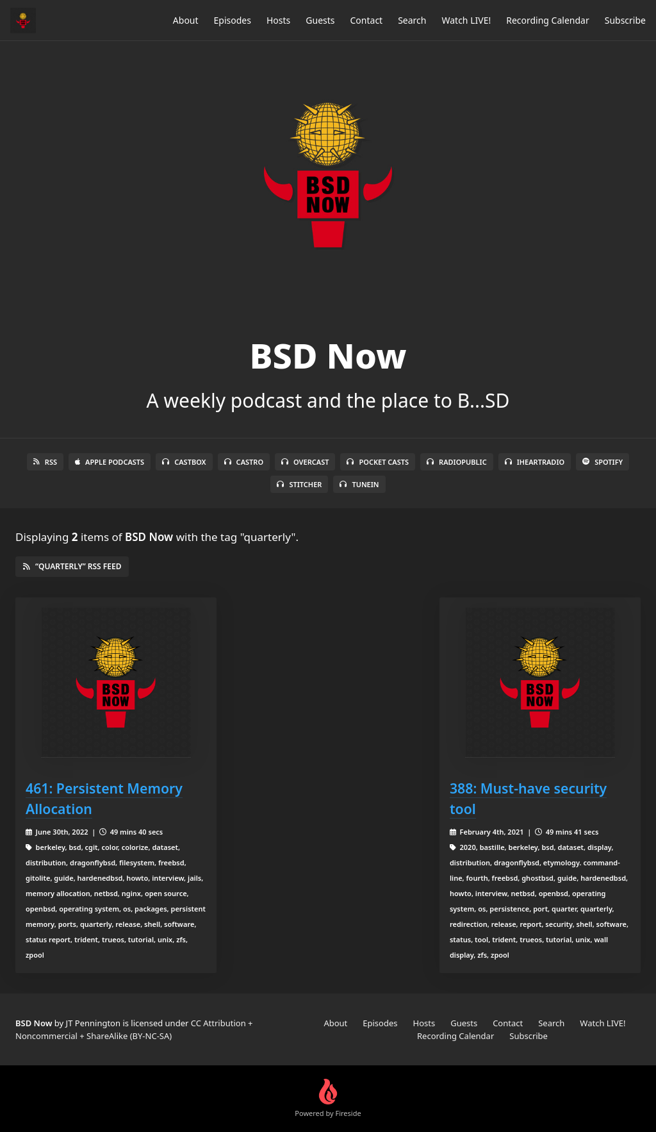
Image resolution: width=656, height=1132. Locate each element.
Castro (243, 462)
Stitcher (299, 484)
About (186, 20)
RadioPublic (457, 462)
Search (412, 20)
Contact (366, 20)
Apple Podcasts (109, 462)
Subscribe (625, 20)
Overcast (305, 462)
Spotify (602, 462)
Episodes (232, 20)
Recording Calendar (547, 20)
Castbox (184, 462)
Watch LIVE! (466, 20)
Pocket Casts (378, 462)
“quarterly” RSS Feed (72, 566)
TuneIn (359, 484)
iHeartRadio (535, 462)
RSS (45, 462)
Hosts (278, 20)
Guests (320, 20)
